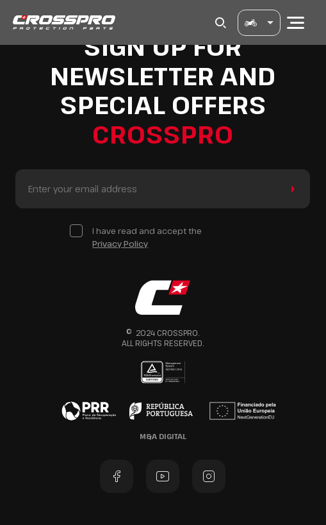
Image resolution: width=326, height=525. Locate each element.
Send (290, 188)
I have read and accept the (147, 237)
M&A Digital (163, 436)
